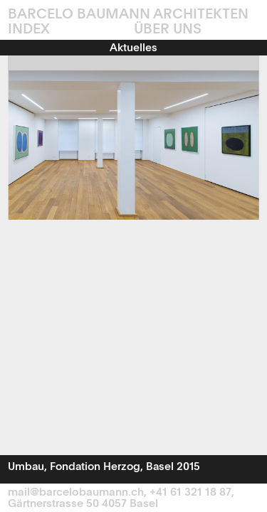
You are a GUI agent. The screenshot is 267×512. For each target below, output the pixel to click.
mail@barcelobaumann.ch (76, 492)
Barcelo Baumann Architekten (128, 15)
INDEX (29, 30)
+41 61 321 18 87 (190, 492)
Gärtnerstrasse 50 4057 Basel (83, 504)
